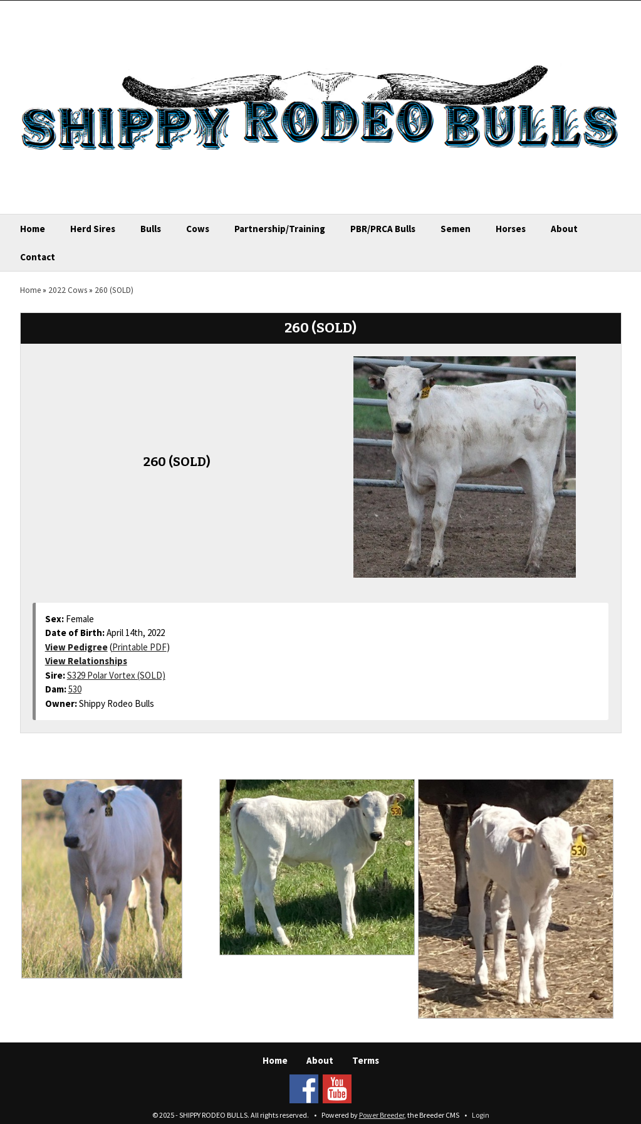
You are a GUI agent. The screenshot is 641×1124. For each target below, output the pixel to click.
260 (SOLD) (114, 290)
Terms (365, 1060)
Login (480, 1115)
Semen (455, 229)
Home (32, 229)
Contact (37, 257)
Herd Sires (92, 229)
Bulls (150, 229)
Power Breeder (381, 1115)
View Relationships (86, 661)
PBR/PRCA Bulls (382, 229)
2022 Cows (67, 290)
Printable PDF (139, 647)
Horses (511, 229)
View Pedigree (76, 647)
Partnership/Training (279, 229)
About (564, 229)
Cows (197, 229)
